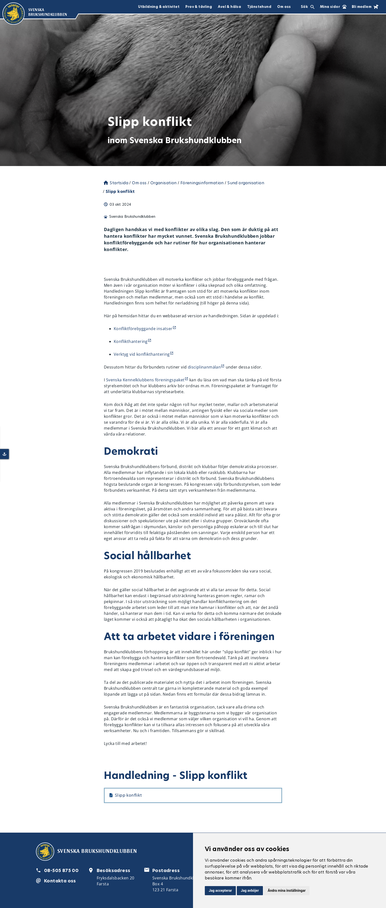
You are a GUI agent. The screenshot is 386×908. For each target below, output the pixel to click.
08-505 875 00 (61, 870)
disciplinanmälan (204, 367)
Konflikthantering (131, 341)
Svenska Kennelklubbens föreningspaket (145, 380)
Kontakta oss (60, 881)
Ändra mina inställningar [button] (287, 890)
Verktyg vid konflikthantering (142, 354)
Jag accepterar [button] (220, 890)
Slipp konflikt (128, 795)
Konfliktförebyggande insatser (143, 328)
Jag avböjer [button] (250, 890)
